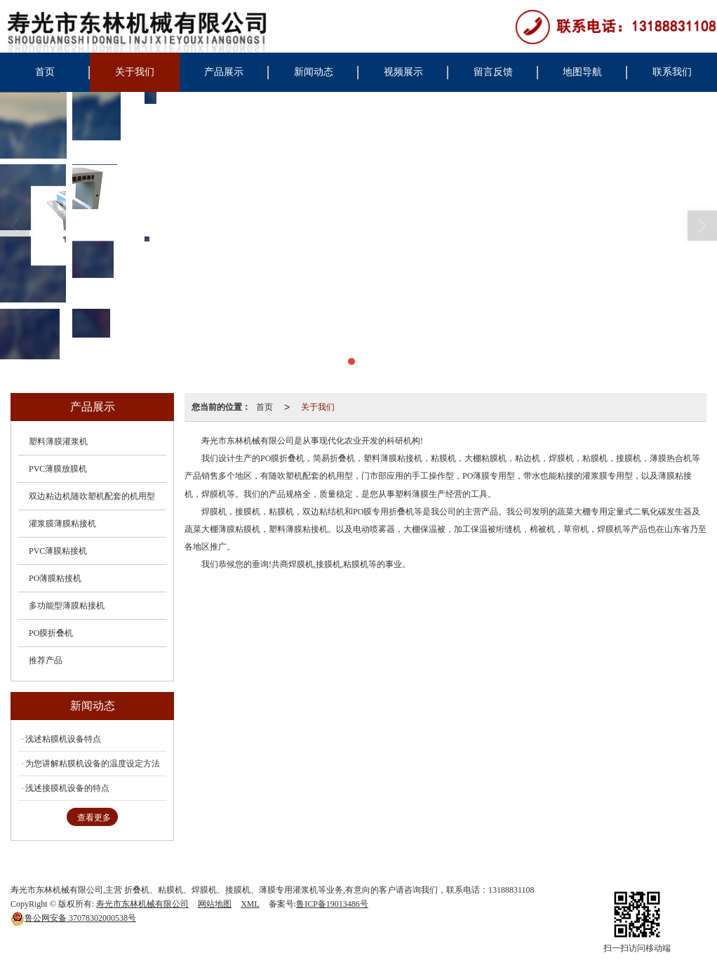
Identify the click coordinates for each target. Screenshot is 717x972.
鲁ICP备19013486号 (332, 904)
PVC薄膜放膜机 (58, 469)
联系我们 (672, 72)
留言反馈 (493, 72)
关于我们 (134, 72)
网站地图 (215, 904)
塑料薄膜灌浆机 (58, 441)
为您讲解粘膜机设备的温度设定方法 (92, 763)
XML (250, 904)
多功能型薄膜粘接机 (67, 606)
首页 (45, 72)
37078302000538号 (73, 918)
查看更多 (94, 818)
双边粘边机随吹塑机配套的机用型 (92, 496)
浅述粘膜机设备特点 (63, 739)
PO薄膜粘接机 (55, 578)
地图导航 (582, 72)
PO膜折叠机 (51, 633)
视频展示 (403, 72)
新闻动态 (313, 72)
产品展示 (223, 72)
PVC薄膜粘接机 (58, 551)
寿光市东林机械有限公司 (142, 904)
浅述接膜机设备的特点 (67, 788)
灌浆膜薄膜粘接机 (62, 523)
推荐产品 (45, 660)
